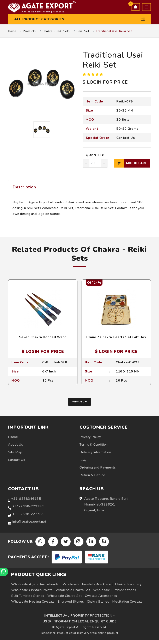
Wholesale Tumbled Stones (114, 590)
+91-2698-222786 (28, 506)
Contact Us (125, 138)
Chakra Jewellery (128, 584)
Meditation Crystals (127, 601)
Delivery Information (95, 452)
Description (24, 187)
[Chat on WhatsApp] (4, 572)
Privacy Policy (90, 437)
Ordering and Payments (98, 467)
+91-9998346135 (26, 498)
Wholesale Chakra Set (72, 590)
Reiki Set (83, 31)
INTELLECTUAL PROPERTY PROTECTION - (79, 615)
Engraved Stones (71, 601)
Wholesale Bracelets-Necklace (87, 584)
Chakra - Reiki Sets (56, 31)
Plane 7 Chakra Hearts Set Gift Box (116, 337)
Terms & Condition (94, 444)
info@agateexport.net (29, 521)
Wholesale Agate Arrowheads (35, 584)
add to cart (130, 163)
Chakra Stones (98, 601)
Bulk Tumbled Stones (27, 596)
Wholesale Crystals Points (32, 590)
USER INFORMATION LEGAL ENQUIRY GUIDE (80, 621)
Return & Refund (92, 475)
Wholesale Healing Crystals (32, 601)
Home (12, 31)
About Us (15, 444)
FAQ (83, 460)
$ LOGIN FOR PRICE (105, 82)
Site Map (15, 452)
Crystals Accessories (101, 596)
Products (29, 31)
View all (79, 401)
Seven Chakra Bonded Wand (43, 337)
